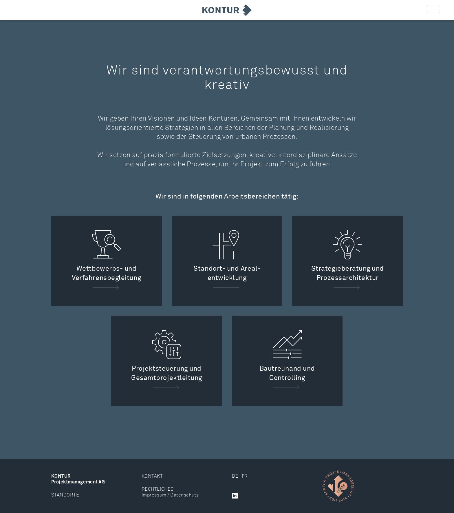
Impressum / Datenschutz (170, 495)
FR (245, 476)
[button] (433, 10)
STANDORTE (65, 495)
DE (235, 476)
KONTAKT (152, 476)
